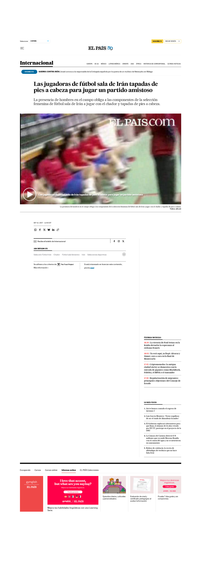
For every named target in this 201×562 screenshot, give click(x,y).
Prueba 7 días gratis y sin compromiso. (168, 497)
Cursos (38, 470)
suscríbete (157, 41)
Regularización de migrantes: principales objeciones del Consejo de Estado (162, 381)
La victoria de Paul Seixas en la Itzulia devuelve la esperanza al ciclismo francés (162, 345)
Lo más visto (150, 402)
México (104, 64)
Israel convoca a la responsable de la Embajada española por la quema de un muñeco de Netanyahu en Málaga (96, 71)
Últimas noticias (174, 64)
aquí (92, 268)
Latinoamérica (114, 64)
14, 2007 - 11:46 (42, 223)
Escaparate (25, 470)
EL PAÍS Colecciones (89, 470)
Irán (83, 255)
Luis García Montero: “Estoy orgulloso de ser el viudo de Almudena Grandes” (162, 417)
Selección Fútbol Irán (42, 255)
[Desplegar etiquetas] (124, 254)
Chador (57, 255)
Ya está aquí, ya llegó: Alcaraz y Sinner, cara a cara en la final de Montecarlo (162, 356)
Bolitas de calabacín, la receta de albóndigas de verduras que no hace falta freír (161, 450)
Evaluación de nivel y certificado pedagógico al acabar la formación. (140, 498)
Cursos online (51, 470)
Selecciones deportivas (97, 255)
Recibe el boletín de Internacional (51, 241)
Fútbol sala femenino (71, 255)
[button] (100, 159)
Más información (41, 268)
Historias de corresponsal (154, 64)
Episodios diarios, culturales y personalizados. (114, 497)
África (138, 64)
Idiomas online (69, 470)
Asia (132, 64)
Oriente (125, 64)
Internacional (36, 63)
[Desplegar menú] (22, 48)
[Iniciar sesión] (172, 41)
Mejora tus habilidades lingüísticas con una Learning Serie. (72, 509)
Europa (90, 64)
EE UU (97, 64)
